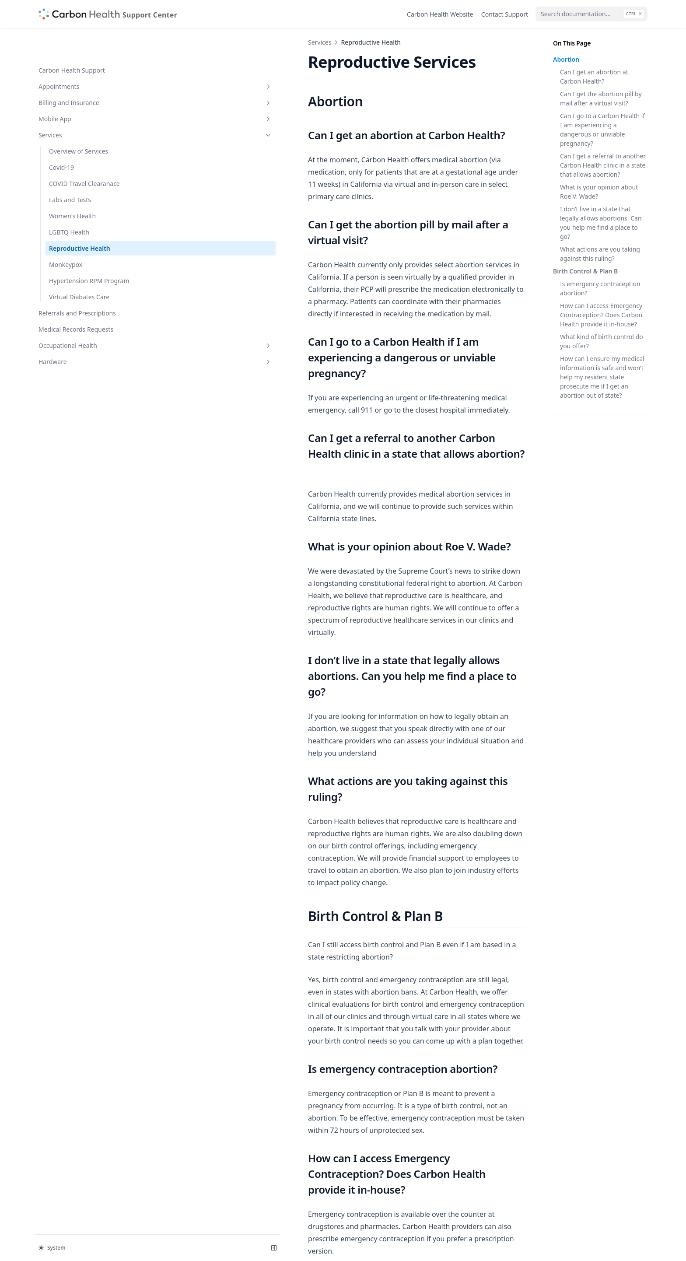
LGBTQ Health (69, 204)
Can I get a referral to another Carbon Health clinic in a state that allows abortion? (603, 165)
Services (81, 107)
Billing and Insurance (81, 74)
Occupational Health (81, 326)
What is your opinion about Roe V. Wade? (599, 191)
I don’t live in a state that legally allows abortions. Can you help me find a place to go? (601, 223)
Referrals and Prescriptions (77, 294)
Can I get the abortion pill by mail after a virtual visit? (601, 98)
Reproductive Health (79, 220)
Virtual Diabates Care (79, 278)
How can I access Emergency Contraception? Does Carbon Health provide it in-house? (601, 314)
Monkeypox (65, 236)
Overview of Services (78, 123)
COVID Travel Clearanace (84, 155)
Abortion (566, 59)
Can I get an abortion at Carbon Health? (594, 76)
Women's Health (72, 188)
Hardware (81, 343)
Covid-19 (61, 139)
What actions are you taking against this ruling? (600, 254)
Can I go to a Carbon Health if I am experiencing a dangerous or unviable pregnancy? (602, 129)
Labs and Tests (70, 172)
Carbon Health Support (71, 42)
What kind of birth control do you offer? (601, 341)
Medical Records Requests (75, 310)
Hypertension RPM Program (75, 257)
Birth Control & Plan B (585, 271)
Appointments (81, 58)
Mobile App (81, 91)
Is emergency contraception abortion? (600, 288)
